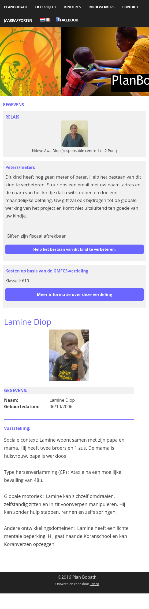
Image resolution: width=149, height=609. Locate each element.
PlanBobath (15, 6)
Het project (45, 6)
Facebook (67, 20)
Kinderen (72, 6)
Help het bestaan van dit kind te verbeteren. (74, 249)
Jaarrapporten (18, 20)
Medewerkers (101, 6)
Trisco (94, 584)
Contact (130, 6)
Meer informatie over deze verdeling (74, 294)
